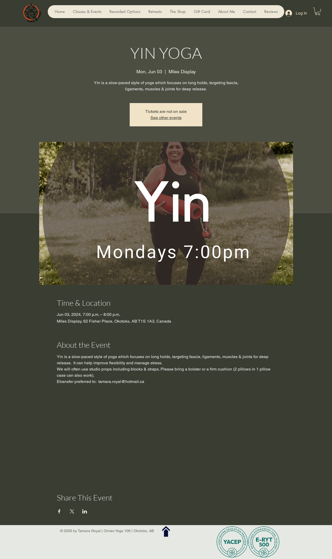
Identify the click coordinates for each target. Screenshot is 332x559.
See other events (166, 117)
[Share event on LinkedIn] (84, 511)
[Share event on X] (72, 511)
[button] (317, 11)
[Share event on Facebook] (59, 511)
